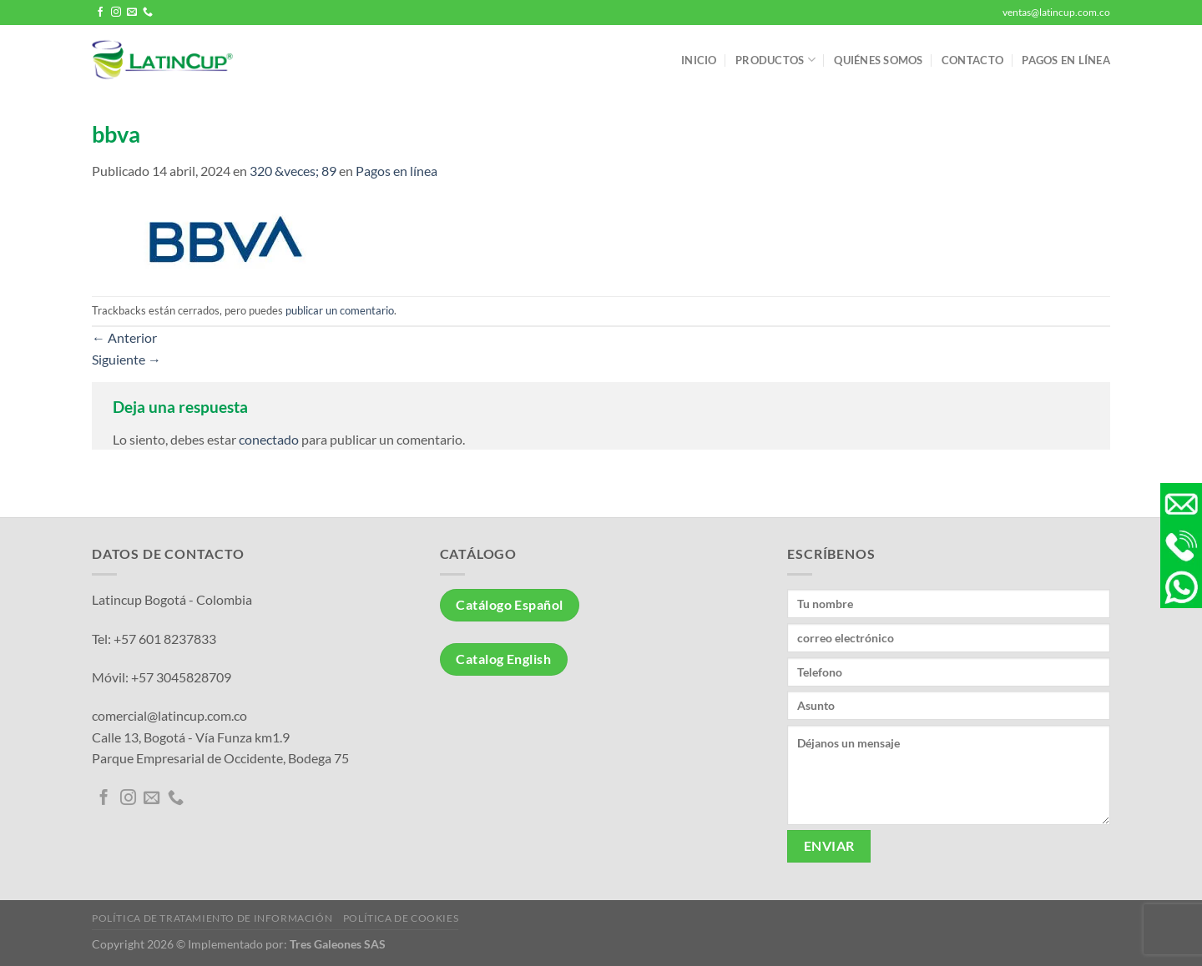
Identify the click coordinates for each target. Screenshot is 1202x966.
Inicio (699, 60)
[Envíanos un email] (132, 12)
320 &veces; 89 (293, 171)
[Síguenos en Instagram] (116, 12)
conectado (269, 439)
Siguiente (126, 359)
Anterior (124, 337)
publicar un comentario (339, 310)
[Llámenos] (148, 12)
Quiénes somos (878, 60)
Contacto (972, 60)
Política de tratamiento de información (212, 918)
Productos (775, 60)
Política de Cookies (401, 918)
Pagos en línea (1066, 60)
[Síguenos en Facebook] (100, 12)
